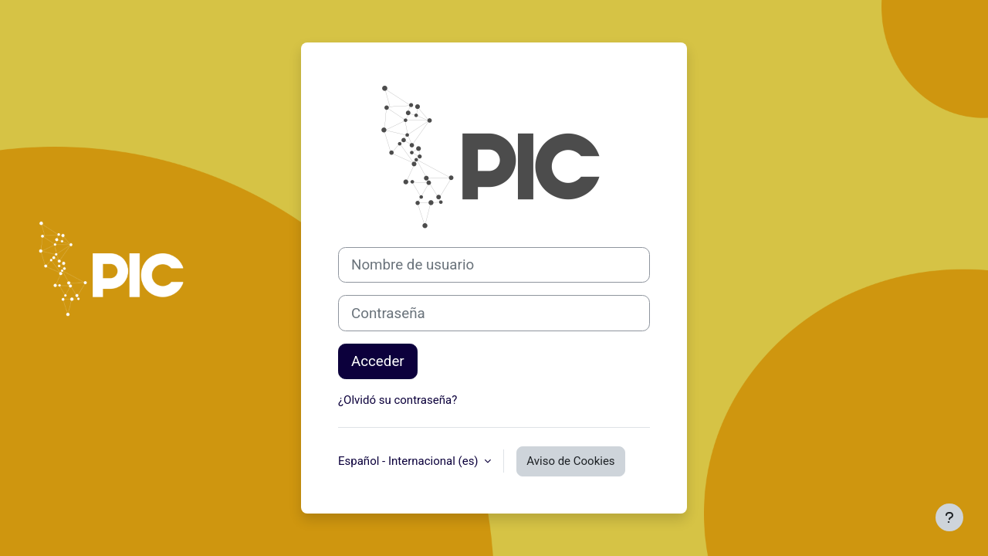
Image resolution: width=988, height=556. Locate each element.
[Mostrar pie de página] (949, 517)
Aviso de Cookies (570, 461)
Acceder (377, 361)
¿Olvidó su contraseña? (397, 400)
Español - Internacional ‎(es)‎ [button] (409, 461)
